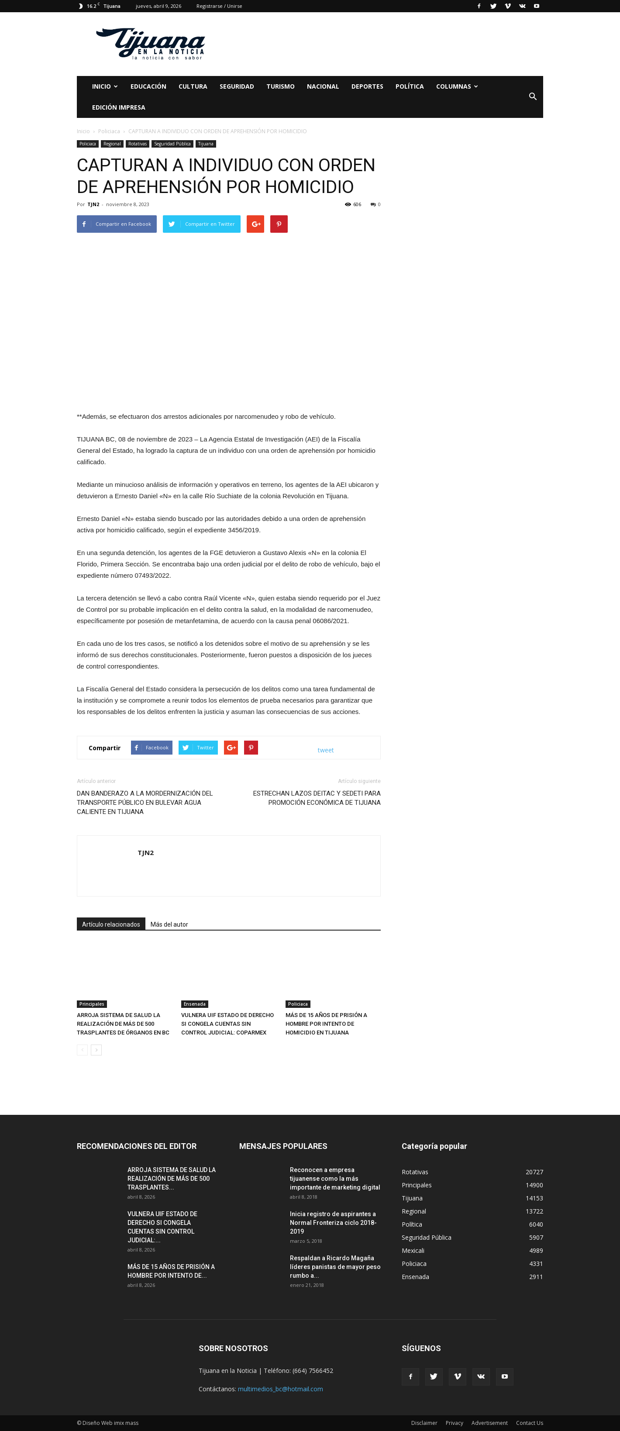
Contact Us (529, 1423)
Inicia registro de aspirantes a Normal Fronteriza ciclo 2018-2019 (333, 1222)
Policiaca (87, 144)
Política (410, 86)
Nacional (323, 86)
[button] (532, 96)
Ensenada (195, 1004)
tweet (326, 750)
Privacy (454, 1423)
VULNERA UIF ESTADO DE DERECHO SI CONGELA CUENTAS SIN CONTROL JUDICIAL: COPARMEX (227, 1024)
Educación (148, 86)
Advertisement (490, 1423)
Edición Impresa (118, 107)
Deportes (367, 86)
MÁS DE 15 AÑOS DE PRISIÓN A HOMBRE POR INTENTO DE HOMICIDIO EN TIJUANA (326, 1024)
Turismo (280, 86)
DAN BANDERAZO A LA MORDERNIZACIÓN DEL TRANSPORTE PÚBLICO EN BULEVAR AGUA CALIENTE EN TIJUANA (145, 803)
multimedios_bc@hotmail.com (280, 1389)
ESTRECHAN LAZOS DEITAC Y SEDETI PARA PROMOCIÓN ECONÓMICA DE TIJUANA (317, 798)
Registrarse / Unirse (219, 6)
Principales (91, 1004)
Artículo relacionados (111, 924)
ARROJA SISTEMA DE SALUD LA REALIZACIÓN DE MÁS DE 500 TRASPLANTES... (171, 1178)
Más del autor (169, 924)
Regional (112, 144)
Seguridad (237, 86)
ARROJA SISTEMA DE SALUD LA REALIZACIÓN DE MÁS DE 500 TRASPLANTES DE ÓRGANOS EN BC (123, 1024)
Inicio (105, 86)
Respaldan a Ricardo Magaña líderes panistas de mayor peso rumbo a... (335, 1267)
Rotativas (137, 144)
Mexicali (413, 1250)
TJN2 (93, 204)
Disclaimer (424, 1423)
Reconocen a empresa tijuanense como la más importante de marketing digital (335, 1178)
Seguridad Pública (172, 144)
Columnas (457, 86)
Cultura (193, 86)
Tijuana (206, 144)
